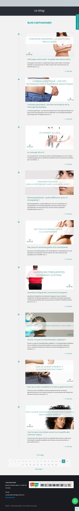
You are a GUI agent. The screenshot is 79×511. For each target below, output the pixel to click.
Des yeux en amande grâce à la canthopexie (47, 247)
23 (45, 465)
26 (56, 465)
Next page (39, 469)
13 (56, 461)
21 (37, 465)
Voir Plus (69, 71)
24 (48, 465)
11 (48, 461)
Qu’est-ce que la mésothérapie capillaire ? (46, 339)
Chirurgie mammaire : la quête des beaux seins (49, 59)
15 (63, 461)
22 (41, 465)
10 (45, 461)
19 (30, 465)
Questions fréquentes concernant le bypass (47, 292)
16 (67, 461)
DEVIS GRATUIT (10, 498)
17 (23, 465)
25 (52, 465)
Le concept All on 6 (35, 152)
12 (52, 461)
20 (34, 465)
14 (59, 461)
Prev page (39, 455)
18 (26, 465)
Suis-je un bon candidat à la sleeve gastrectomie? (50, 387)
